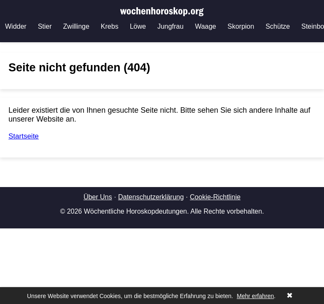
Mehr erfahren (255, 296)
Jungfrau (170, 26)
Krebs (110, 26)
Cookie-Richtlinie (215, 197)
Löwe (138, 26)
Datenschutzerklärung (151, 197)
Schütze (277, 26)
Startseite (23, 136)
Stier (45, 26)
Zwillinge (76, 26)
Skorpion (240, 26)
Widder (16, 26)
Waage (205, 26)
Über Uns (98, 197)
